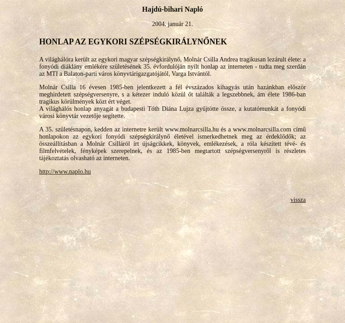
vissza (298, 199)
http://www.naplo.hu (65, 171)
